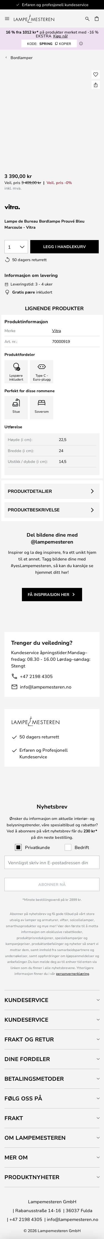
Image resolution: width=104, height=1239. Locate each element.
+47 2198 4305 (36, 676)
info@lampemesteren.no (45, 687)
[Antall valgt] (16, 246)
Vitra (56, 330)
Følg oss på (23, 1098)
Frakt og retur (29, 1039)
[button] (96, 74)
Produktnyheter (31, 1177)
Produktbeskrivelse (34, 510)
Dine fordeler (27, 1059)
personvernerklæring (72, 973)
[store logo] (37, 18)
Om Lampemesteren (35, 1137)
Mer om (16, 1157)
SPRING (49, 43)
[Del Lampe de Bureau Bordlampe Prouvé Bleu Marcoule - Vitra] (96, 85)
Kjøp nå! (60, 36)
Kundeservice (26, 1000)
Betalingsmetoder (34, 1078)
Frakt (13, 1118)
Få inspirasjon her (48, 594)
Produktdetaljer (30, 491)
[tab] (52, 1000)
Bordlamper (21, 57)
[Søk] (87, 18)
